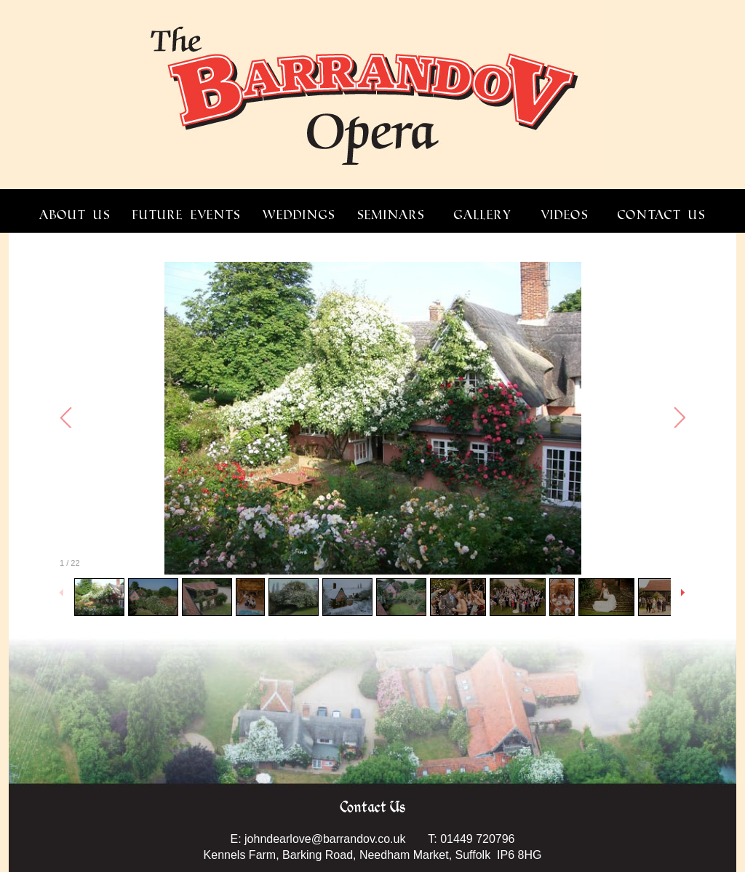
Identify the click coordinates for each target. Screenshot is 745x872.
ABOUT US (75, 214)
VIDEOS (565, 214)
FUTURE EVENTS (186, 214)
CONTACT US (662, 214)
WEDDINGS (299, 214)
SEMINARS (391, 214)
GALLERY (482, 214)
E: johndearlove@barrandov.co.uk (317, 839)
